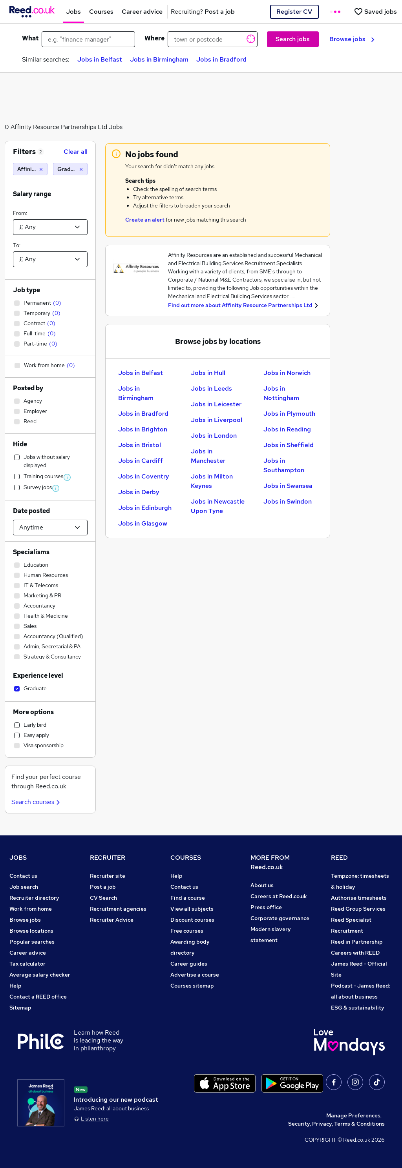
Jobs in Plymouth (289, 413)
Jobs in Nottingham (281, 393)
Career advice (27, 952)
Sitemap (20, 1007)
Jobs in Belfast (99, 59)
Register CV (294, 11)
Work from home (30, 908)
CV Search (103, 897)
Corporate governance (279, 918)
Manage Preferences (353, 1115)
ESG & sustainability (357, 1007)
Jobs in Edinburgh (145, 508)
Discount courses (192, 919)
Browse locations (31, 930)
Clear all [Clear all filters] (76, 151)
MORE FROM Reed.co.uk (270, 862)
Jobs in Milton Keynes (212, 481)
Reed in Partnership (357, 941)
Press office (266, 907)
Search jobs (293, 39)
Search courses (36, 802)
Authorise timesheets (359, 897)
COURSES (185, 857)
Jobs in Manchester (208, 456)
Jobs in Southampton (283, 465)
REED (339, 857)
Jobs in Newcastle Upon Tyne (218, 506)
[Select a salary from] (50, 227)
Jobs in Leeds (211, 388)
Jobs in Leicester (216, 404)
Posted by (28, 388)
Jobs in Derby (138, 492)
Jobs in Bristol (139, 445)
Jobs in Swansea (287, 486)
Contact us (23, 875)
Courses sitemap (192, 985)
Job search (23, 886)
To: (16, 245)
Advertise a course (194, 974)
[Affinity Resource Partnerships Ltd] (30, 169)
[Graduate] (70, 169)
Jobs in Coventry (143, 476)
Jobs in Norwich (287, 373)
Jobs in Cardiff (140, 461)
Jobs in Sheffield (288, 445)
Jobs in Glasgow (142, 523)
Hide (20, 444)
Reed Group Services (358, 908)
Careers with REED (355, 952)
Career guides (188, 963)
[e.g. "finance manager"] (88, 39)
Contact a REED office (38, 996)
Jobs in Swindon (287, 501)
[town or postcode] (213, 39)
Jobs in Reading (287, 429)
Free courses (186, 930)
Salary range (32, 194)
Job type (26, 290)
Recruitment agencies (118, 908)
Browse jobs (352, 39)
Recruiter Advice (111, 919)
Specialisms (31, 552)
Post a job (103, 886)
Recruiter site (107, 875)
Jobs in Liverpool (216, 420)
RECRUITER (107, 857)
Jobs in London (214, 435)
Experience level (38, 675)
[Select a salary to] (50, 259)
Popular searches (32, 941)
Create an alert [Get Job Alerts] (144, 219)
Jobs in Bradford (221, 59)
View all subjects (192, 908)
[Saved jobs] (375, 11)
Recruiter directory (34, 897)
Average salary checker (39, 974)
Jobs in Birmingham (159, 59)
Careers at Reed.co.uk (278, 896)
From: (20, 212)
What (30, 38)
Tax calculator (27, 963)
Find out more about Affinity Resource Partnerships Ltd (240, 305)
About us (262, 885)
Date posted (31, 511)
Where (154, 38)
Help (15, 985)
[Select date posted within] (50, 527)
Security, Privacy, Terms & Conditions (336, 1123)
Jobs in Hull (208, 373)
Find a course (187, 897)
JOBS (18, 857)
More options (33, 712)
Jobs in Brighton (142, 429)
